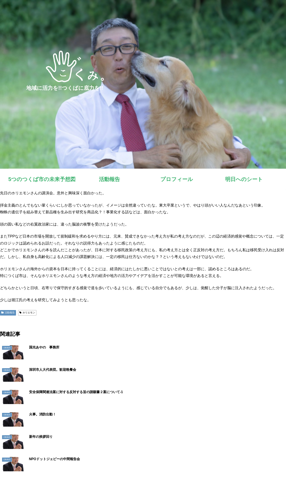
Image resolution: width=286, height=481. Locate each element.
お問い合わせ (273, 468)
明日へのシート (249, 468)
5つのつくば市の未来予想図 (178, 468)
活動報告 (8, 312)
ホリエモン (27, 312)
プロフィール (226, 468)
